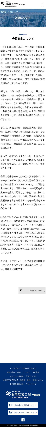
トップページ (15, 368)
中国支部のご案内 (14, 372)
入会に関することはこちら (21, 412)
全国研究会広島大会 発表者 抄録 (16, 380)
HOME (3, 12)
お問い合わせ (38, 380)
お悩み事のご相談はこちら (21, 405)
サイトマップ (31, 384)
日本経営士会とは (29, 368)
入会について (13, 12)
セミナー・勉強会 (17, 376)
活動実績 (35, 372)
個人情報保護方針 (17, 384)
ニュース (26, 372)
